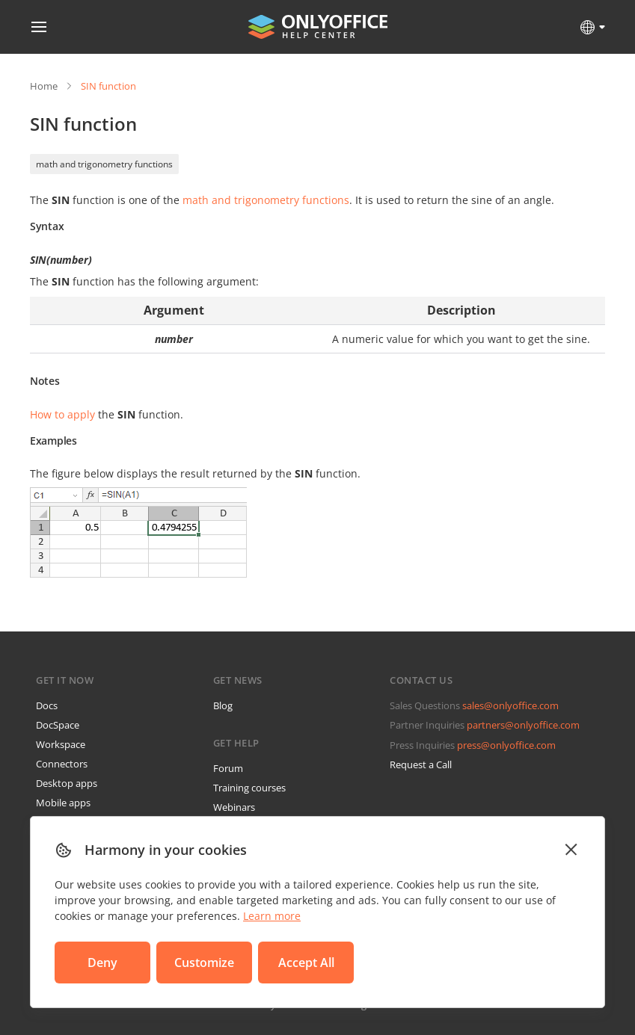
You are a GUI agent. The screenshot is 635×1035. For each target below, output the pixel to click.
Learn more (272, 916)
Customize (204, 962)
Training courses (249, 787)
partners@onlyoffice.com (523, 725)
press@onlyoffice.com (506, 745)
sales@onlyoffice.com (510, 705)
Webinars (234, 807)
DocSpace (57, 725)
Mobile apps (63, 802)
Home (44, 86)
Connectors (62, 763)
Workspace (60, 744)
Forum (228, 768)
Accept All (306, 962)
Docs (47, 705)
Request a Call (421, 764)
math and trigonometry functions (104, 164)
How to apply (62, 414)
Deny (102, 962)
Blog (223, 705)
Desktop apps (66, 783)
